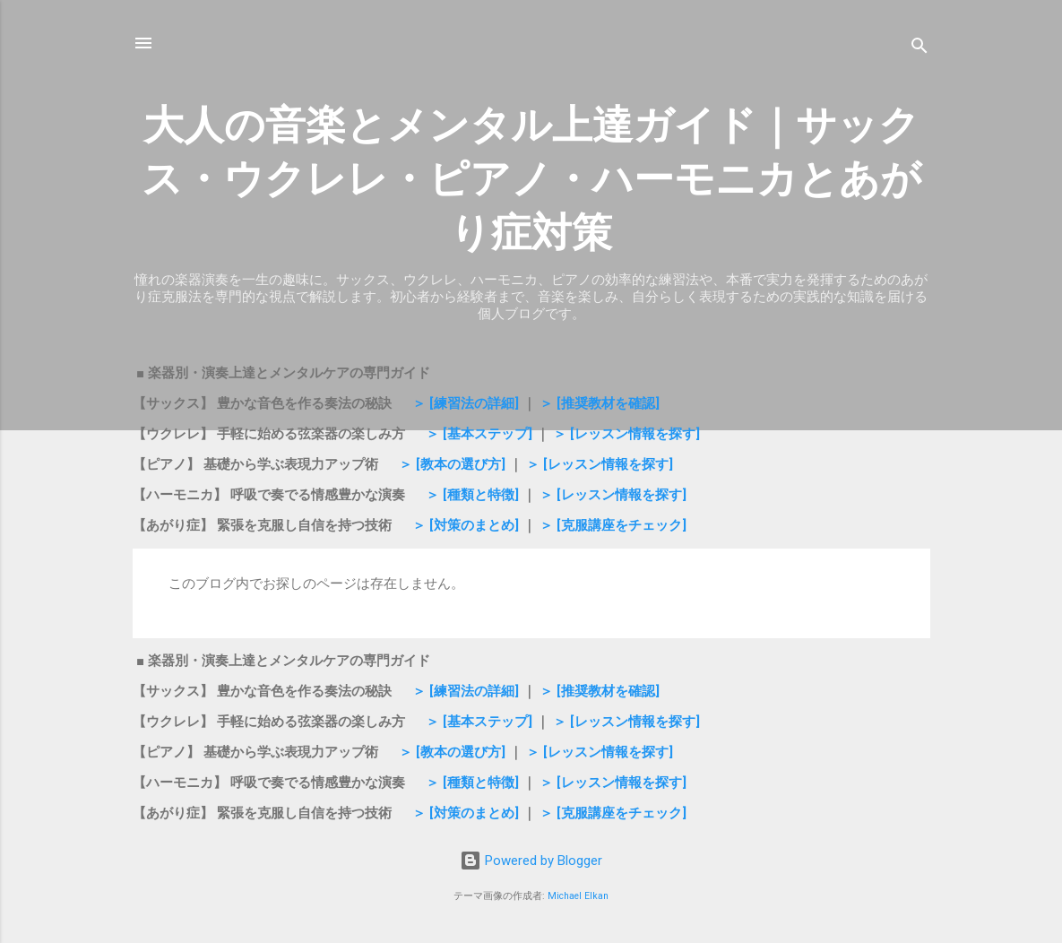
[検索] (919, 49)
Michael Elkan (578, 896)
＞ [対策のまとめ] (465, 525)
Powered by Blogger (531, 860)
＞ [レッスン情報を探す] (626, 434)
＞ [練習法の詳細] (467, 403)
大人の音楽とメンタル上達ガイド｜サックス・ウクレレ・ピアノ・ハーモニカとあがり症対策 (531, 178)
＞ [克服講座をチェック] (613, 525)
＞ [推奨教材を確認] (600, 403)
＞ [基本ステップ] (479, 434)
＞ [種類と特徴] (472, 495)
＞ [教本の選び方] (450, 464)
